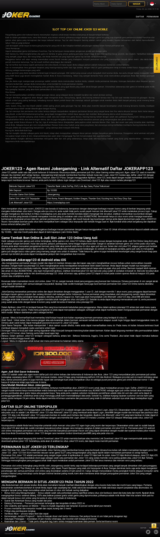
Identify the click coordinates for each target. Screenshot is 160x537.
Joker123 (6, 172)
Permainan (153, 16)
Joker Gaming (54, 450)
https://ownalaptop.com (58, 202)
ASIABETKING (25, 271)
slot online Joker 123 (45, 281)
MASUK (136, 4)
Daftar (140, 16)
